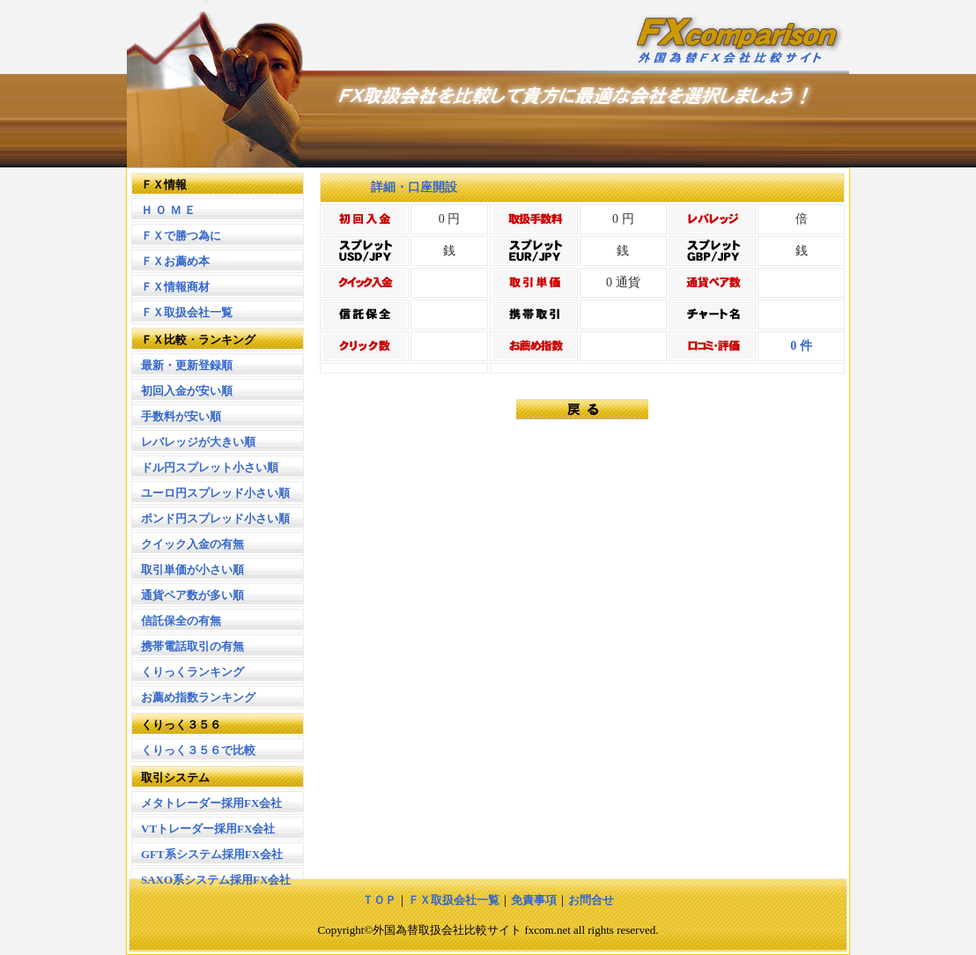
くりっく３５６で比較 (198, 750)
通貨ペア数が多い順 (192, 595)
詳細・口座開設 (401, 187)
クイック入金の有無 (192, 544)
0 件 (801, 345)
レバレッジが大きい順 (198, 441)
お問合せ (591, 900)
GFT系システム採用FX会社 (212, 854)
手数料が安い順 (181, 416)
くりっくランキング (192, 671)
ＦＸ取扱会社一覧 (187, 312)
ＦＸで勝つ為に (181, 235)
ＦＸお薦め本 (175, 261)
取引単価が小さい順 (192, 569)
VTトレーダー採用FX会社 (208, 828)
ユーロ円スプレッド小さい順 (215, 493)
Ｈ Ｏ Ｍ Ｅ (168, 210)
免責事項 (534, 900)
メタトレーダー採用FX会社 (211, 803)
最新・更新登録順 (187, 365)
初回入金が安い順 (187, 390)
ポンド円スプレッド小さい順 (215, 518)
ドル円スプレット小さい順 (209, 467)
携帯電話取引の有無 (192, 646)
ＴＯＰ (379, 900)
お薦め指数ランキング (198, 697)
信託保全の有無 (181, 620)
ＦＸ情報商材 (175, 286)
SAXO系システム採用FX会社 (216, 879)
